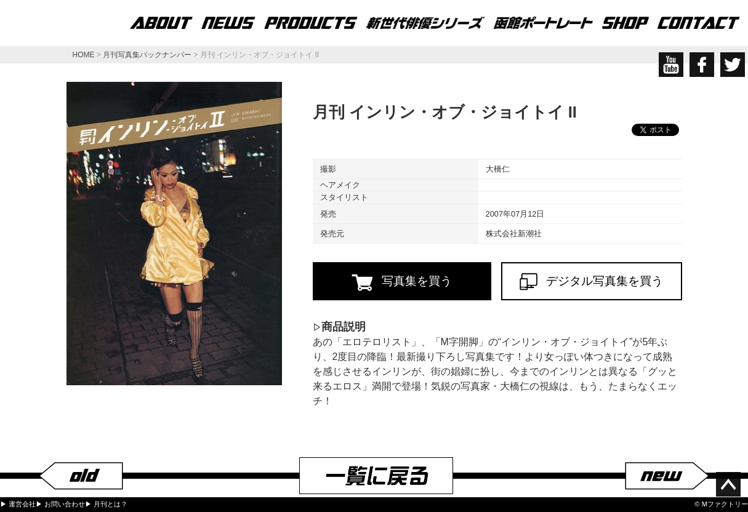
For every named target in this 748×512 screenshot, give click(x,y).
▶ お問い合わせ (60, 504)
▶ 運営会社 (18, 504)
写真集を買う (402, 282)
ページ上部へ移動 (728, 484)
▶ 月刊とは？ (106, 504)
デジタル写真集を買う (592, 281)
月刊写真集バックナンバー (147, 54)
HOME (84, 54)
